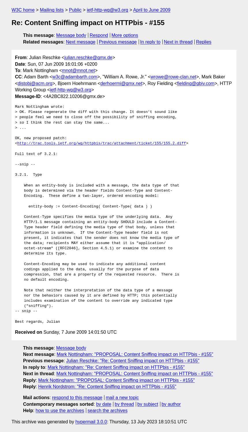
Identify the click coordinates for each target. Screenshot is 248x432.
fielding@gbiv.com (196, 83)
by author (171, 404)
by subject (147, 404)
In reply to (150, 41)
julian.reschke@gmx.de (88, 57)
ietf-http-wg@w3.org (107, 9)
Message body (71, 35)
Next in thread (178, 41)
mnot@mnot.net (78, 70)
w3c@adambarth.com (74, 76)
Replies (203, 41)
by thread (124, 404)
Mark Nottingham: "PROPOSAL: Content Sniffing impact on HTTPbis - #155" (135, 354)
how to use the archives (60, 410)
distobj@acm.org (35, 83)
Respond (99, 35)
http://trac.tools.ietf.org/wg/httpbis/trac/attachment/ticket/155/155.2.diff (101, 143)
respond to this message (77, 397)
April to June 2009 (151, 9)
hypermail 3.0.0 (91, 421)
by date (103, 404)
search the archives (108, 410)
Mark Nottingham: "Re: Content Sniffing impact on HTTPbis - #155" (116, 367)
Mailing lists (52, 9)
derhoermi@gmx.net (121, 83)
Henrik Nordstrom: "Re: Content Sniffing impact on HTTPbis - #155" (107, 386)
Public (75, 9)
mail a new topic (122, 397)
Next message (80, 41)
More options (125, 35)
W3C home (23, 9)
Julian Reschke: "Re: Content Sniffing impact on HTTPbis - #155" (132, 360)
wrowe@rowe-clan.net (173, 76)
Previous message (118, 41)
